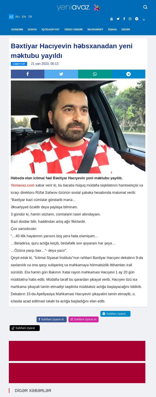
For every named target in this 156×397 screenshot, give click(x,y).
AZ (11, 16)
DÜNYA (32, 29)
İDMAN (112, 29)
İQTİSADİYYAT (51, 29)
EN (24, 16)
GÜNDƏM (17, 29)
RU (17, 16)
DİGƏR (125, 29)
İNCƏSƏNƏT (95, 29)
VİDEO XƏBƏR (73, 29)
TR (30, 16)
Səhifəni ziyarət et (51, 319)
